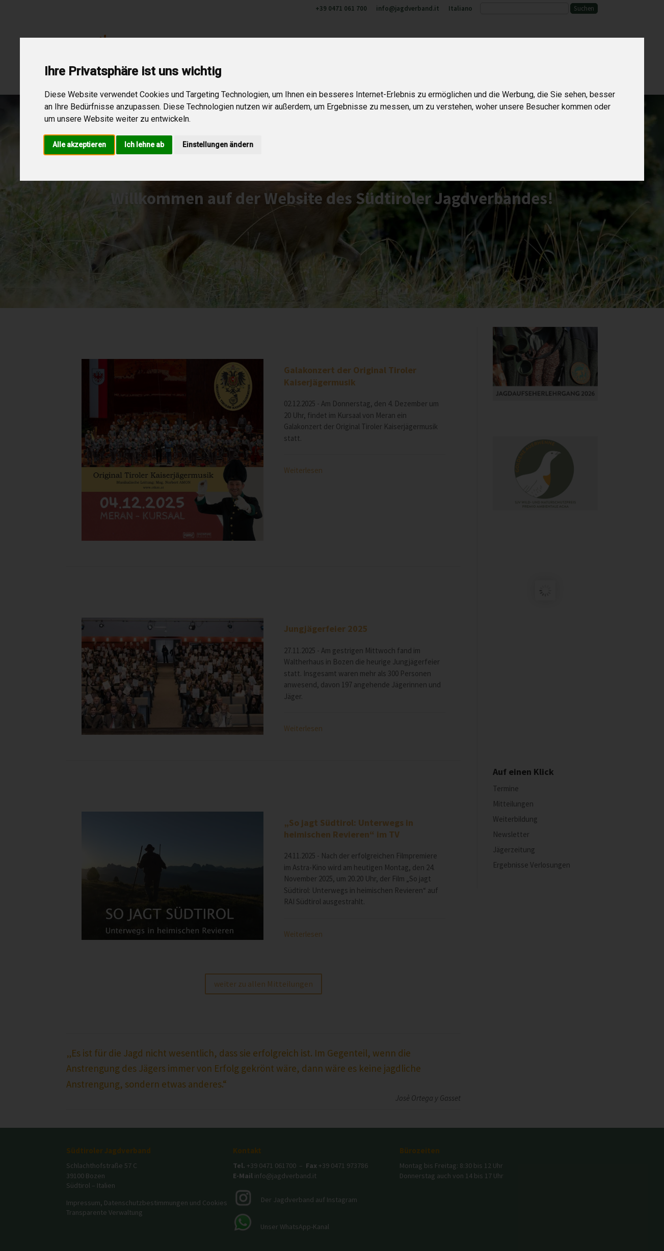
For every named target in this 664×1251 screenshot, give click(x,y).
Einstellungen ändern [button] (217, 145)
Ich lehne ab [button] (144, 145)
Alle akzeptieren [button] (79, 145)
